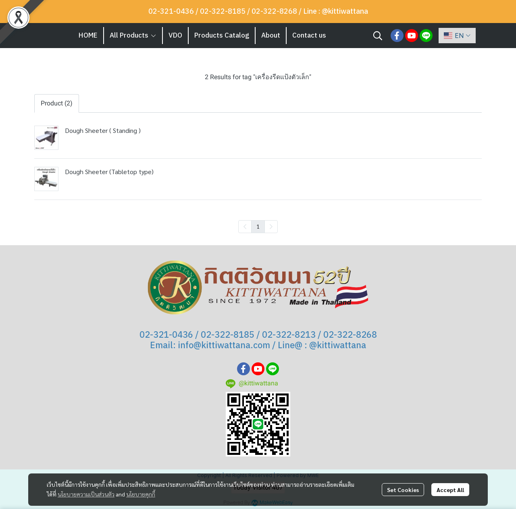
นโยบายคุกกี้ (140, 494)
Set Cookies (403, 489)
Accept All (450, 489)
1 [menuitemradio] (258, 226)
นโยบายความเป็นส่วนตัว (86, 494)
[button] (378, 35)
